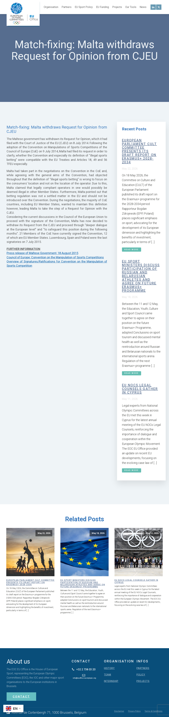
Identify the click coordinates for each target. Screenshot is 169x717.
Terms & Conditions (153, 711)
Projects (117, 7)
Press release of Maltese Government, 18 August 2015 (42, 253)
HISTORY (109, 668)
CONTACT (21, 696)
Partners (66, 7)
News (143, 7)
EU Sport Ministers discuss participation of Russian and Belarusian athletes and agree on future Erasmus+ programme (141, 276)
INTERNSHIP (111, 681)
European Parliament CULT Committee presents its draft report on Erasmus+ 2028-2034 (139, 151)
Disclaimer (119, 711)
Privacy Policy (134, 711)
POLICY (140, 674)
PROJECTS (143, 681)
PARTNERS (142, 668)
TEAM (107, 674)
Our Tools (130, 7)
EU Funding (102, 7)
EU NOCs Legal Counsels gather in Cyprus (140, 388)
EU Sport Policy (84, 7)
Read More (131, 249)
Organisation (51, 7)
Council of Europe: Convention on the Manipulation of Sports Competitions (55, 257)
